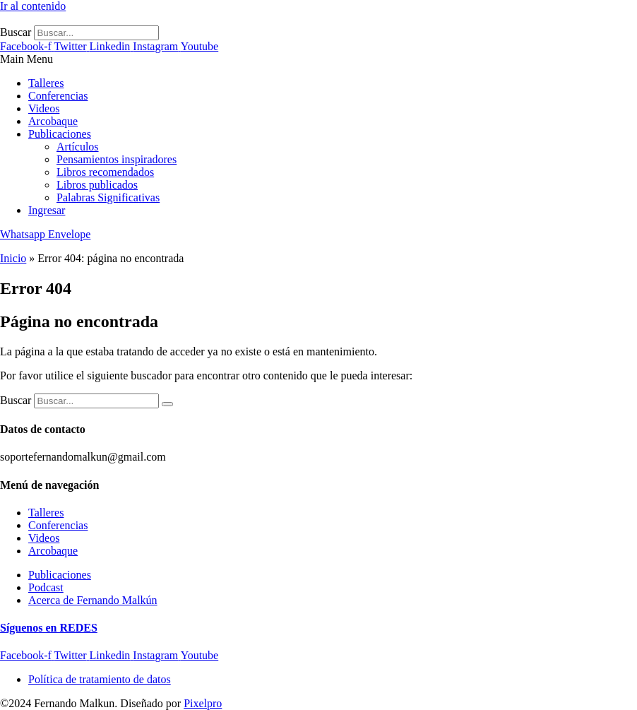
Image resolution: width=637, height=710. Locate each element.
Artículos (77, 147)
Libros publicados (97, 185)
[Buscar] (167, 404)
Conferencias (58, 96)
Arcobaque (53, 121)
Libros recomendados (105, 172)
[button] (318, 59)
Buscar (15, 32)
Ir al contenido (33, 6)
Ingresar (46, 210)
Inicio (13, 258)
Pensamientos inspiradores (116, 159)
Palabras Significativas (108, 197)
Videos (43, 108)
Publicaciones (59, 134)
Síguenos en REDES (48, 628)
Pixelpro (203, 703)
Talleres (46, 83)
